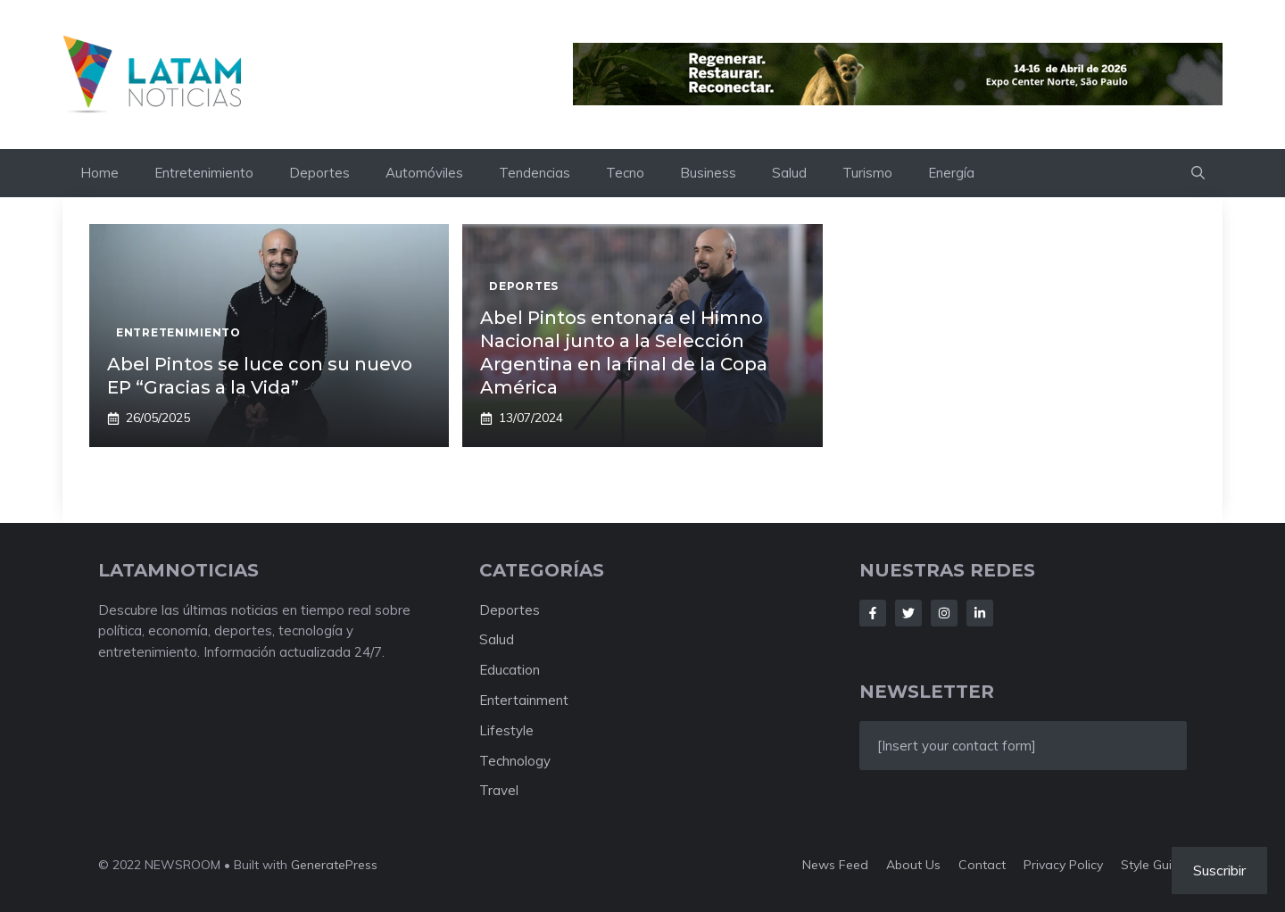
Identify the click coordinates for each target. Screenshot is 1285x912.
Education (509, 669)
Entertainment (523, 700)
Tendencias (534, 172)
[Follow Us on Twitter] (908, 613)
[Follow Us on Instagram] (944, 613)
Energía (951, 172)
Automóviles (424, 172)
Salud (789, 172)
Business (708, 172)
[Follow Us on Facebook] (872, 613)
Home (99, 172)
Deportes (319, 172)
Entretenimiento (203, 172)
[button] (1198, 173)
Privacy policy (1063, 865)
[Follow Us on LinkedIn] (979, 613)
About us (913, 865)
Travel (498, 790)
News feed (835, 865)
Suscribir (1219, 870)
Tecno (625, 172)
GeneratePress (334, 865)
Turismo (867, 172)
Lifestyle (506, 730)
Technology (515, 760)
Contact (982, 865)
